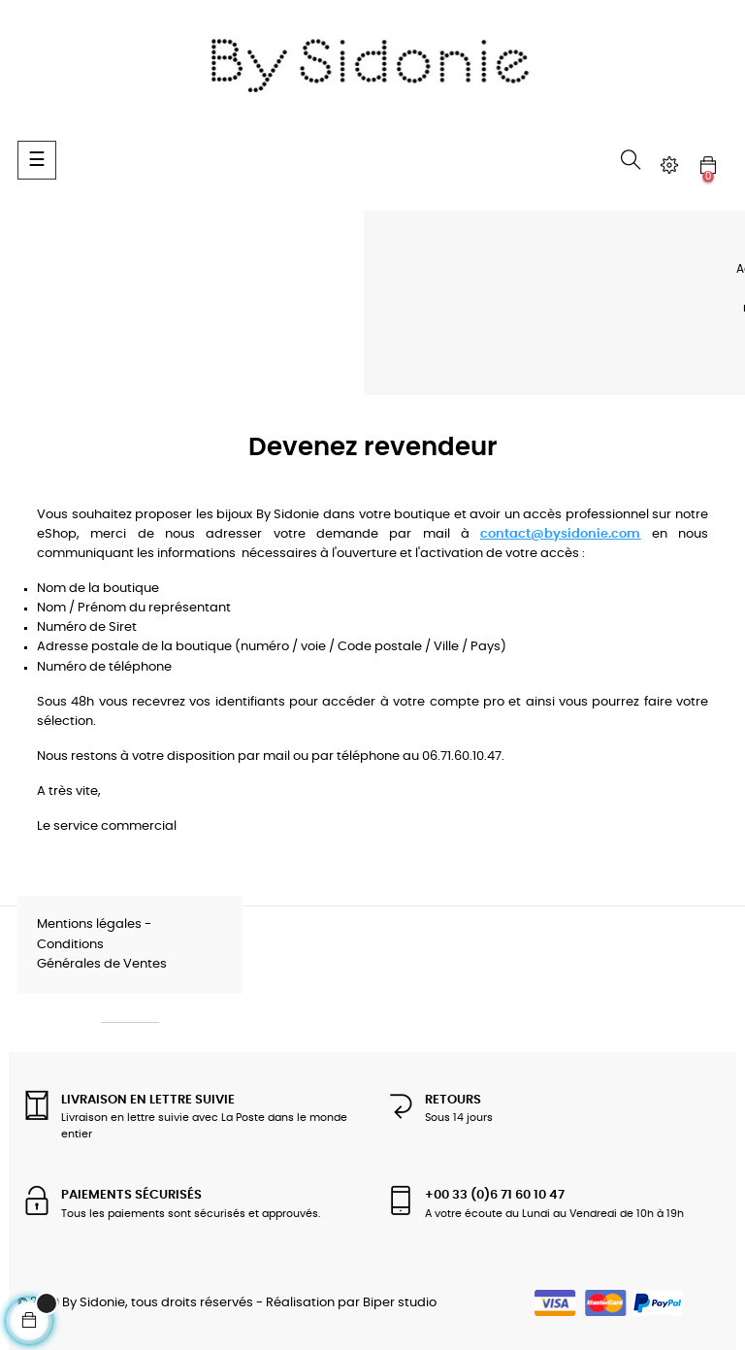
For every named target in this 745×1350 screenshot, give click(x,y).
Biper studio (400, 1303)
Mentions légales (89, 924)
